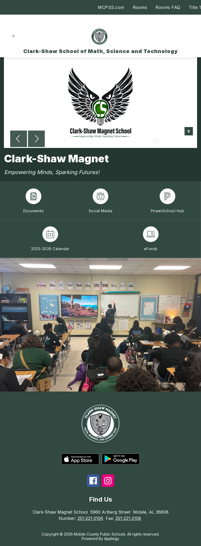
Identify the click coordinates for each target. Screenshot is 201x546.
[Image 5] (190, 140)
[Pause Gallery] (189, 131)
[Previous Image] (18, 139)
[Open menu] (13, 36)
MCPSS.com (111, 7)
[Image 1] (156, 140)
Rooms (140, 7)
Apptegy (111, 538)
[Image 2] (164, 140)
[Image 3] (173, 140)
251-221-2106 (90, 518)
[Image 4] (181, 140)
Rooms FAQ (167, 7)
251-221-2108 (128, 518)
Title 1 (195, 7)
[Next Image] (36, 139)
